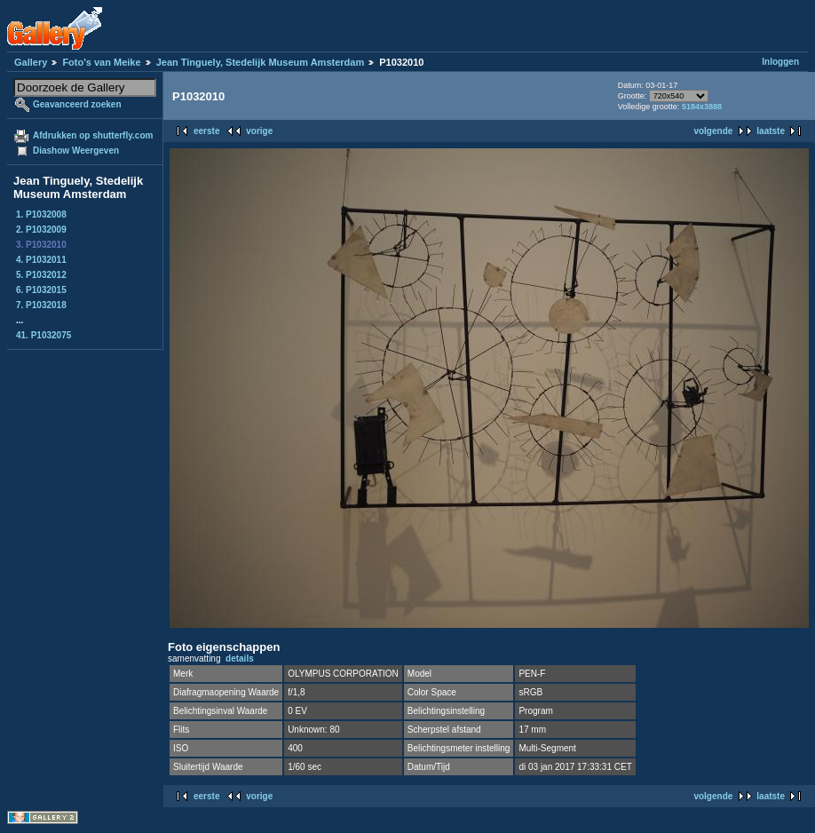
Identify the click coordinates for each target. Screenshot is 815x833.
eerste (206, 131)
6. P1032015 (41, 290)
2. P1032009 (41, 229)
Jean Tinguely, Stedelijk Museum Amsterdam (260, 62)
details (240, 658)
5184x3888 (702, 106)
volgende (712, 131)
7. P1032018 (41, 305)
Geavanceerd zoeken (77, 104)
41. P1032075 (43, 335)
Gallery (30, 62)
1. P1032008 (41, 214)
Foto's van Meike (101, 62)
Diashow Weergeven (76, 150)
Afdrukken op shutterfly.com (93, 135)
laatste (770, 131)
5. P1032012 (41, 275)
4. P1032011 (41, 260)
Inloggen (780, 62)
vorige (259, 131)
